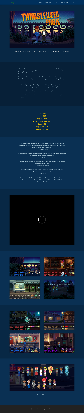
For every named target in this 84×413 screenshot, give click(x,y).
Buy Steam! (42, 113)
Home (40, 2)
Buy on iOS (42, 124)
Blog (55, 2)
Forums (60, 2)
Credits (66, 2)
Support (72, 2)
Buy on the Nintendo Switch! (42, 121)
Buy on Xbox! (42, 119)
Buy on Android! (42, 129)
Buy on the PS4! (42, 127)
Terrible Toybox (48, 2)
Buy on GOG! (42, 116)
